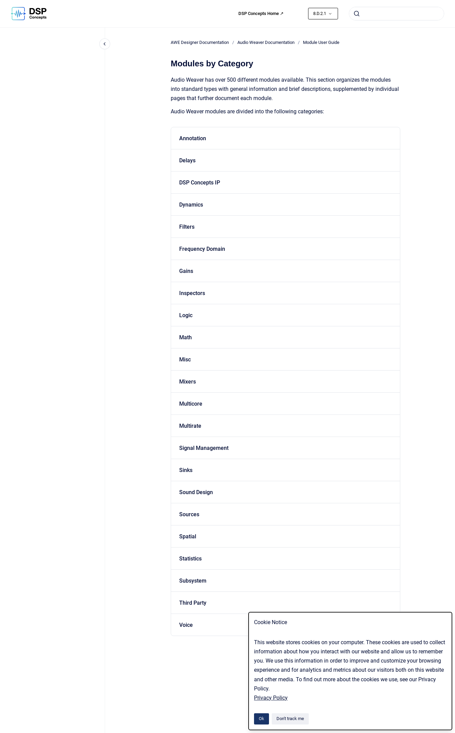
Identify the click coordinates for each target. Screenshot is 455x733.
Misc (185, 359)
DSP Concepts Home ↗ (261, 13)
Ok (261, 718)
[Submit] (356, 13)
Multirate (190, 426)
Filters (187, 227)
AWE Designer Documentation (200, 42)
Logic (185, 315)
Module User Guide (321, 42)
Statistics (190, 558)
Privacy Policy (271, 698)
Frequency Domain (202, 249)
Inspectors (192, 293)
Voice (186, 625)
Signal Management (204, 448)
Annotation (192, 138)
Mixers (187, 381)
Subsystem (192, 580)
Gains (186, 271)
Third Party (192, 603)
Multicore (190, 404)
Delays (187, 160)
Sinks (185, 470)
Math (185, 337)
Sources (189, 514)
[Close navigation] (104, 43)
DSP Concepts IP (199, 182)
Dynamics (191, 204)
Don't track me (290, 718)
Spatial (187, 536)
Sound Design (196, 492)
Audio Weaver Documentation (265, 42)
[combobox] (396, 13)
